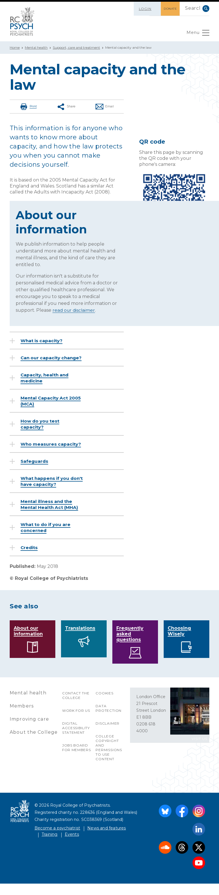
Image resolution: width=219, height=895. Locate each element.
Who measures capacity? (39, 452)
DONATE (167, 9)
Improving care (29, 730)
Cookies (104, 704)
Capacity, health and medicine (46, 383)
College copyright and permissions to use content (109, 758)
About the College (34, 743)
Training (50, 845)
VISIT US (199, 750)
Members (22, 717)
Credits (30, 559)
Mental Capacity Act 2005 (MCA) (45, 406)
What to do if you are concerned (47, 539)
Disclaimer (107, 735)
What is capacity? (43, 340)
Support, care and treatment (76, 47)
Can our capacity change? (41, 360)
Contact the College (76, 706)
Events (72, 845)
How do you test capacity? (41, 429)
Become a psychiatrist (57, 839)
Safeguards (35, 472)
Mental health (36, 47)
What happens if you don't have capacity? (46, 492)
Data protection (108, 719)
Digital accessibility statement (76, 739)
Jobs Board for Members (76, 759)
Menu (197, 34)
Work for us (76, 722)
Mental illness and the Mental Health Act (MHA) (51, 515)
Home (15, 47)
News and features (106, 839)
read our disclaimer (74, 309)
